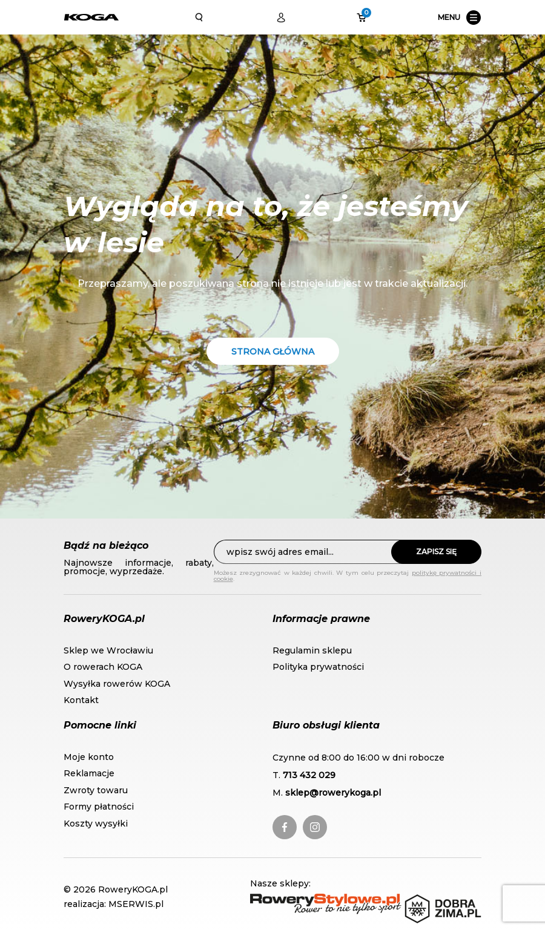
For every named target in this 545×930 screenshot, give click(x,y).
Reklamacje (89, 773)
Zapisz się (436, 551)
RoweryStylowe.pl (292, 900)
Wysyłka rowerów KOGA (117, 683)
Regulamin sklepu (312, 650)
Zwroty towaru (96, 790)
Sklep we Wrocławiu (108, 650)
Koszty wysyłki (96, 823)
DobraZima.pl (437, 900)
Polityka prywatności (318, 666)
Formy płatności (99, 806)
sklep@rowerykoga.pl (333, 792)
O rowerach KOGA (103, 666)
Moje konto (89, 757)
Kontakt (81, 700)
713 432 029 (309, 775)
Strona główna (272, 351)
